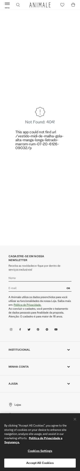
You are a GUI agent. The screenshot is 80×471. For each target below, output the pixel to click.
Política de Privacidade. (27, 304)
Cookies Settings (40, 451)
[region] (40, 442)
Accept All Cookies (40, 463)
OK (68, 288)
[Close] (75, 419)
